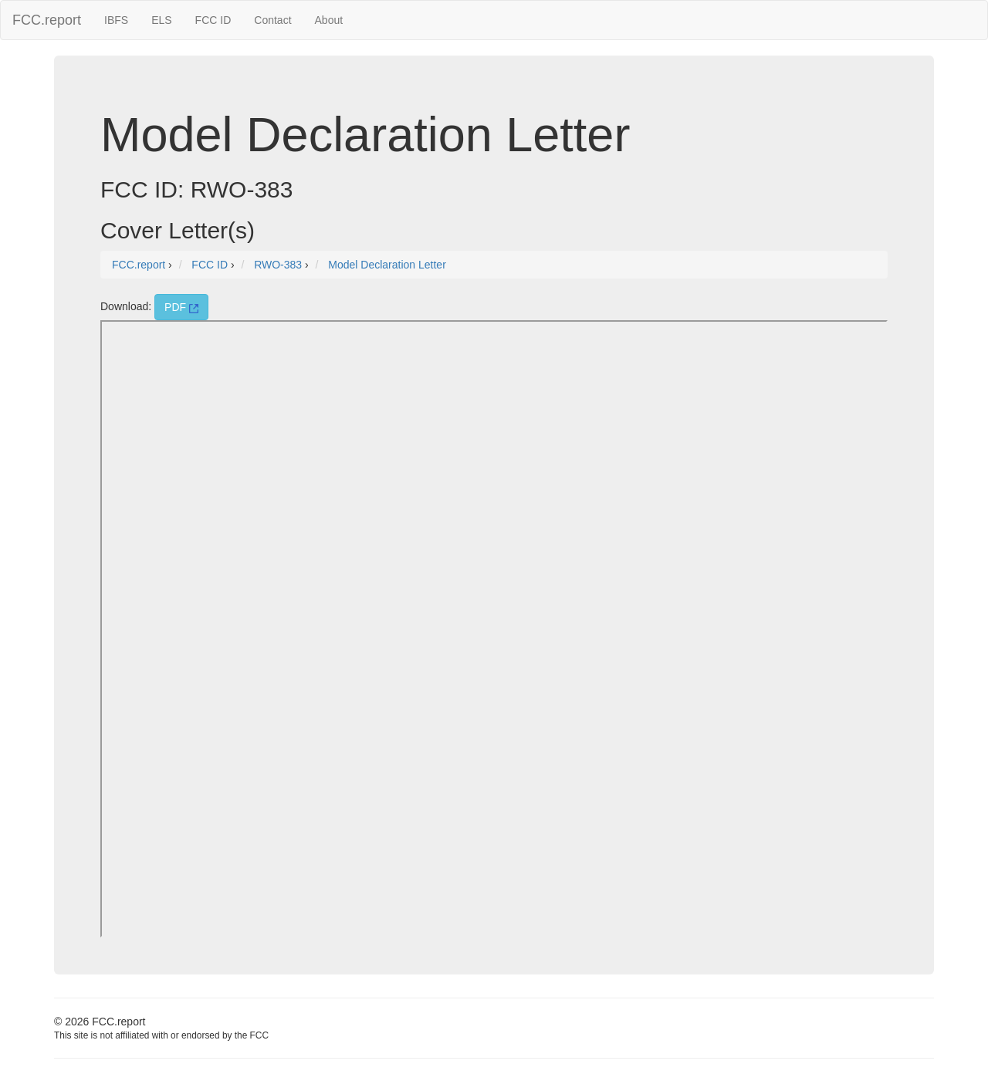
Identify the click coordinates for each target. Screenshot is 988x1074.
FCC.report (46, 20)
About (329, 20)
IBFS (116, 20)
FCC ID (213, 20)
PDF (181, 307)
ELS (161, 20)
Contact (272, 20)
